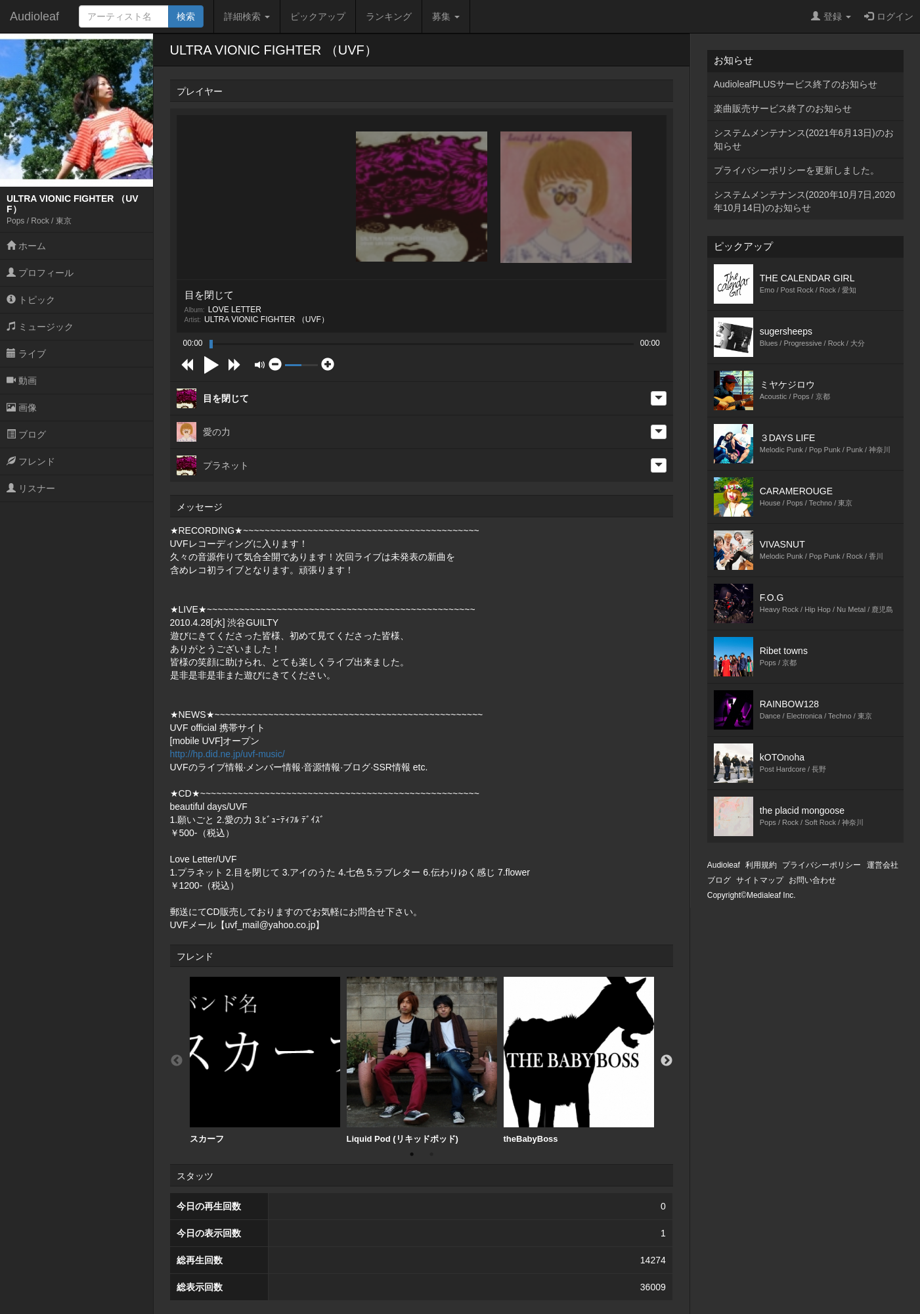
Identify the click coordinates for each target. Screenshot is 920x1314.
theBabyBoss (579, 1060)
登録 (831, 16)
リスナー (31, 488)
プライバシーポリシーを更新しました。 (796, 170)
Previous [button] (176, 1061)
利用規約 (761, 865)
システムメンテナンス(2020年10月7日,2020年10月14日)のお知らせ (804, 201)
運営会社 (882, 865)
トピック (31, 299)
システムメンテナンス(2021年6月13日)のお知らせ (804, 139)
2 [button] (431, 1154)
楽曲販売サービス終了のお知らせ (783, 108)
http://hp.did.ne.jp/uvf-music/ (227, 754)
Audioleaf (34, 16)
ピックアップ (317, 16)
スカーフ (265, 1060)
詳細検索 (247, 16)
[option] (265, 1060)
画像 (22, 407)
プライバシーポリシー (821, 865)
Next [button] (666, 1061)
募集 (446, 16)
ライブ (26, 353)
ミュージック (40, 326)
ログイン (888, 16)
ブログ (26, 434)
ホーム (26, 246)
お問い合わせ (812, 880)
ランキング (389, 16)
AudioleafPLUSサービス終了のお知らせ (795, 84)
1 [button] (411, 1154)
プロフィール (40, 273)
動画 (22, 380)
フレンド (31, 461)
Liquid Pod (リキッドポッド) (422, 1060)
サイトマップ (759, 880)
